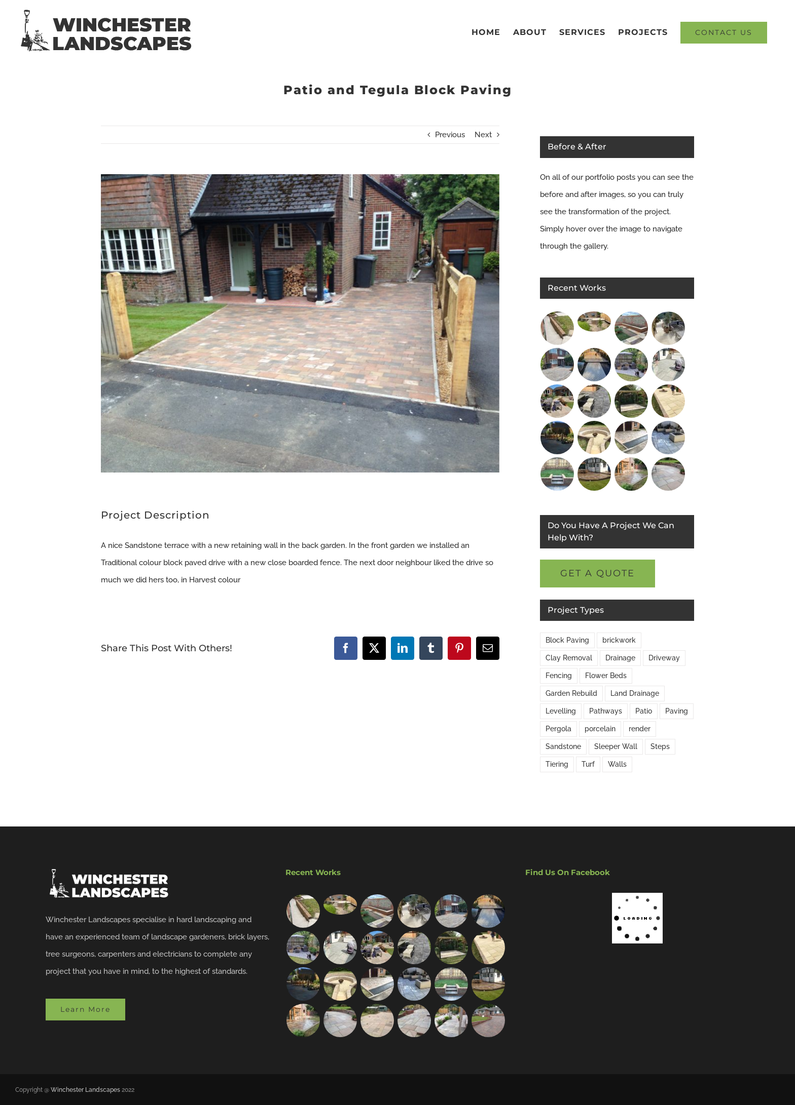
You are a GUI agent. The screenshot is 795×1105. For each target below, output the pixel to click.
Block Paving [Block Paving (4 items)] (567, 640)
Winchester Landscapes (85, 1089)
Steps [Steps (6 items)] (660, 746)
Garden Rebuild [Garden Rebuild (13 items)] (571, 693)
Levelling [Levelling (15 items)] (561, 711)
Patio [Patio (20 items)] (643, 711)
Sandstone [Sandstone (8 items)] (563, 746)
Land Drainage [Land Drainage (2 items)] (634, 693)
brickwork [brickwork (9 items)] (619, 640)
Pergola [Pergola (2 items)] (558, 729)
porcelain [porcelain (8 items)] (600, 729)
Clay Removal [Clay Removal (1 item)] (569, 658)
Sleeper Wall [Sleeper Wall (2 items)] (615, 746)
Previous (450, 134)
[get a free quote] (597, 573)
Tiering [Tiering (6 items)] (557, 764)
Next (483, 134)
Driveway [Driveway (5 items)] (664, 658)
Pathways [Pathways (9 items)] (605, 711)
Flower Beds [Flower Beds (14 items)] (606, 676)
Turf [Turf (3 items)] (588, 764)
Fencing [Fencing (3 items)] (559, 676)
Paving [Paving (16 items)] (676, 711)
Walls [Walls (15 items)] (617, 764)
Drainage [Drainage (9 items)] (620, 658)
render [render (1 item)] (640, 729)
